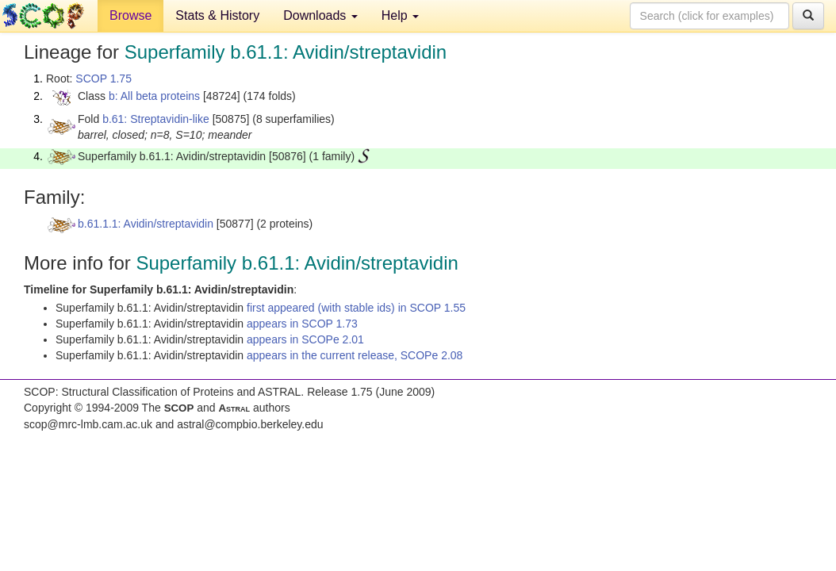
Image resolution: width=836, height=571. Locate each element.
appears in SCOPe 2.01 (305, 339)
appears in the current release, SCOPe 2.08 (354, 355)
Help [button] (400, 15)
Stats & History (217, 15)
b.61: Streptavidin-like (155, 119)
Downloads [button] (320, 15)
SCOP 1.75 (103, 78)
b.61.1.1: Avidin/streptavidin (145, 223)
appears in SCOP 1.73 (302, 323)
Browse (130, 15)
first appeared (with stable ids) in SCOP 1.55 (356, 307)
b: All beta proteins (154, 96)
